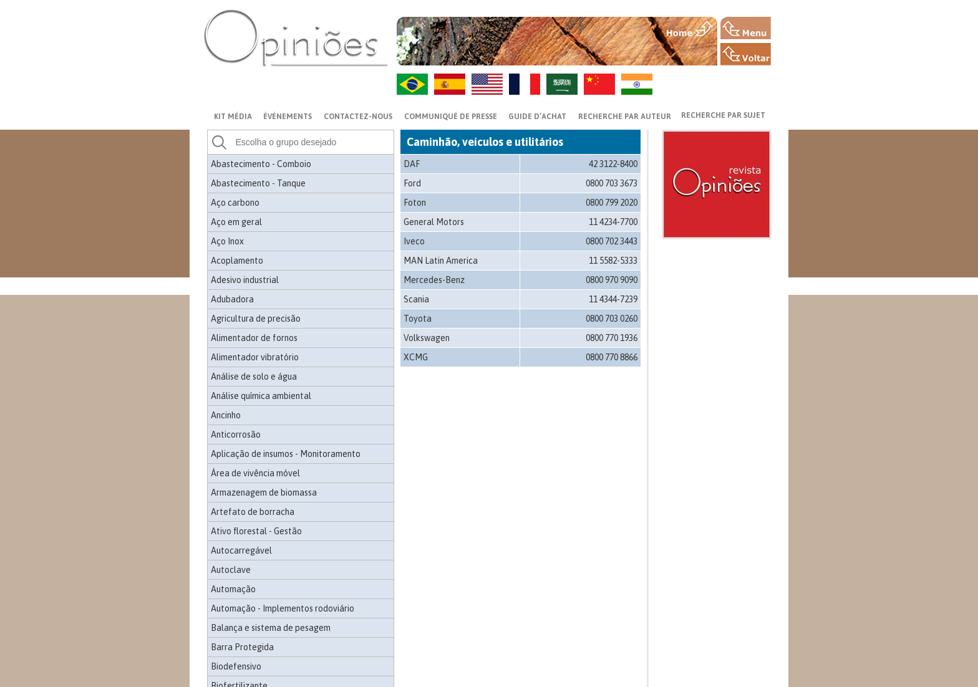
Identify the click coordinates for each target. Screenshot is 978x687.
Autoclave (231, 570)
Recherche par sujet (723, 115)
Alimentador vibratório (255, 357)
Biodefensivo (236, 666)
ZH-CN (599, 84)
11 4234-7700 (613, 222)
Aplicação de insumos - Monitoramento (286, 454)
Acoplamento (237, 261)
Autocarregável (241, 550)
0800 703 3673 (611, 183)
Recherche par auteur (624, 116)
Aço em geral (236, 222)
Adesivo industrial (245, 280)
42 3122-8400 (613, 164)
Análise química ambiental (261, 396)
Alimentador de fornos (254, 338)
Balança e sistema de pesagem (271, 628)
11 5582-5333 (613, 261)
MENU (745, 28)
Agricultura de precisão (256, 319)
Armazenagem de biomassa (264, 492)
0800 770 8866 (611, 357)
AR (562, 84)
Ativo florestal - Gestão (256, 531)
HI (636, 84)
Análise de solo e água (254, 377)
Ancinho (226, 415)
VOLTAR (745, 54)
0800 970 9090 (611, 280)
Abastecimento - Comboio (261, 164)
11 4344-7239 (613, 299)
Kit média (233, 116)
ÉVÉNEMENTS (287, 116)
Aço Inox (227, 241)
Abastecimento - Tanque (258, 183)
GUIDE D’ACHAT (537, 116)
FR (524, 84)
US (487, 84)
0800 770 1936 (611, 338)
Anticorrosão (236, 435)
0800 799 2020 (611, 203)
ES (449, 84)
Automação (233, 589)
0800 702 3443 (611, 241)
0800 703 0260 (611, 319)
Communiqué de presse (450, 116)
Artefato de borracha (252, 512)
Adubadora (232, 299)
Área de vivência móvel (255, 473)
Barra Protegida (242, 647)
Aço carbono (235, 203)
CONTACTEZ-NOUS (358, 116)
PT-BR (412, 84)
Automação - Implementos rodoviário (282, 608)
